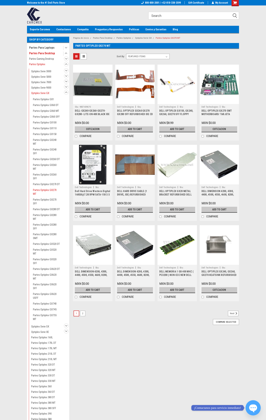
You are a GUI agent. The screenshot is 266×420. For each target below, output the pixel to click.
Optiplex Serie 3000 (41, 71)
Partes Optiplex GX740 (45, 303)
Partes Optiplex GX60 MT (46, 111)
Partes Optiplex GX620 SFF (45, 286)
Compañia (83, 29)
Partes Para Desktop (42, 53)
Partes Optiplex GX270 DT (46, 184)
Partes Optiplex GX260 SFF (45, 176)
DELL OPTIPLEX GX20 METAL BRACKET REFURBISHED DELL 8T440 (175, 194)
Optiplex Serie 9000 (41, 87)
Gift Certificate (196, 2)
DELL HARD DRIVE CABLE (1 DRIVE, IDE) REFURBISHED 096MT (132, 194)
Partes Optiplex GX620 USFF (45, 295)
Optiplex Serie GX (40, 93)
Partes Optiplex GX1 (43, 99)
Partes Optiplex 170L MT (44, 348)
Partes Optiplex (37, 64)
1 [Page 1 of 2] (76, 313)
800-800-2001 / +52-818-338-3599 (161, 2)
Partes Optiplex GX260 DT (46, 159)
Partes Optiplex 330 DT (43, 375)
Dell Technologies (125, 107)
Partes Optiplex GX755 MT (45, 317)
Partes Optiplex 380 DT (43, 397)
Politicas (134, 29)
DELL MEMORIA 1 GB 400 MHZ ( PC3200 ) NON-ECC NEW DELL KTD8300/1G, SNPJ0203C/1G (176, 275)
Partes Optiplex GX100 (45, 122)
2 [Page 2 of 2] (82, 313)
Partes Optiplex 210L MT (44, 359)
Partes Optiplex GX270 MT (45, 191)
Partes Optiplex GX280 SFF (45, 226)
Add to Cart (135, 129)
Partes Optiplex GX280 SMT (45, 236)
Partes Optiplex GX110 (45, 128)
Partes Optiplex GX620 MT (45, 276)
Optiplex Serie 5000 (41, 76)
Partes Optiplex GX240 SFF (45, 151)
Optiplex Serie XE (40, 332)
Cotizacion (92, 129)
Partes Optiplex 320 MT (43, 370)
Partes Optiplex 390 (41, 413)
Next (234, 313)
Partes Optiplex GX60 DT (46, 105)
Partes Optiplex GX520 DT (46, 244)
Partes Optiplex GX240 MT (45, 141)
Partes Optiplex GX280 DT (46, 209)
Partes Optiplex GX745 (45, 309)
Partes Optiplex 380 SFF (43, 408)
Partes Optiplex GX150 (45, 134)
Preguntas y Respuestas (109, 29)
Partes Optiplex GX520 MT (45, 251)
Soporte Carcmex (40, 29)
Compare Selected (226, 322)
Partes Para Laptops (42, 47)
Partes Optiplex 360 (41, 386)
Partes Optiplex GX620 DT (46, 269)
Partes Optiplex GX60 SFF (46, 116)
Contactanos (63, 29)
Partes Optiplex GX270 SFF (45, 201)
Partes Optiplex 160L (42, 337)
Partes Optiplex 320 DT (43, 364)
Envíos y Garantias (156, 29)
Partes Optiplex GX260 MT (45, 166)
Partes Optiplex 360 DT (43, 392)
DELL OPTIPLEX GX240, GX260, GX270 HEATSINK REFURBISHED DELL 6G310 (219, 275)
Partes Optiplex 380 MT (43, 402)
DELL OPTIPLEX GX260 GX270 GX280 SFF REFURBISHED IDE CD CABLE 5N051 (135, 114)
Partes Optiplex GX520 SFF (45, 261)
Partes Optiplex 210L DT (43, 353)
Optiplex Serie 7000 (41, 82)
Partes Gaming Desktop (41, 58)
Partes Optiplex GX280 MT (45, 217)
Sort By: (121, 56)
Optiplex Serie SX (40, 326)
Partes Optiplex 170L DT (43, 342)
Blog (175, 29)
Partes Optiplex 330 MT (43, 381)
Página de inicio (81, 38)
